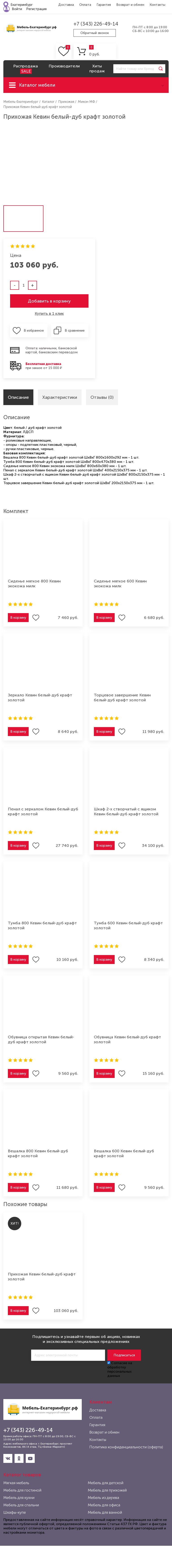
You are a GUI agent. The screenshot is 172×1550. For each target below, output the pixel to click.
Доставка (66, 5)
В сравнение (75, 330)
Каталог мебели (37, 85)
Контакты (157, 5)
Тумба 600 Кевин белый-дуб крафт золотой (128, 925)
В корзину (18, 618)
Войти (17, 9)
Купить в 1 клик (49, 313)
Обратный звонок (94, 33)
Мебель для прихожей (107, 1490)
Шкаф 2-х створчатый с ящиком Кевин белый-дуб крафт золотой (126, 811)
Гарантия (104, 5)
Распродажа (25, 69)
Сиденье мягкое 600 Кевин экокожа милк (120, 583)
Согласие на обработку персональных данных (119, 1369)
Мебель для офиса (104, 1505)
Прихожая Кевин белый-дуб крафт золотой (42, 1277)
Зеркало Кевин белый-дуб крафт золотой (40, 697)
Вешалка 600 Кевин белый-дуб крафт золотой (124, 1153)
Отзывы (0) (102, 397)
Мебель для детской (105, 1483)
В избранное (34, 330)
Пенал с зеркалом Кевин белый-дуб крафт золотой (43, 811)
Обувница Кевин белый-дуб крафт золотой (127, 1039)
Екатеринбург (22, 5)
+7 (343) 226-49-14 (95, 24)
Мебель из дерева (103, 1497)
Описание (18, 397)
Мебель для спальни (21, 1505)
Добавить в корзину (49, 301)
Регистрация (36, 9)
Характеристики (59, 397)
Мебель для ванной (105, 1512)
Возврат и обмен (130, 5)
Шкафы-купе (14, 1512)
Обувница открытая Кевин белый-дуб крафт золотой (41, 1039)
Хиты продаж (97, 68)
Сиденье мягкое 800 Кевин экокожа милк (34, 583)
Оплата (85, 5)
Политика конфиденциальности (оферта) (126, 1447)
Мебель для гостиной (22, 1490)
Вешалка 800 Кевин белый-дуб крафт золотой (38, 1153)
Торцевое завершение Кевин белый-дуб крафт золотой (122, 697)
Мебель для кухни (18, 1497)
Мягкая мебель (16, 1483)
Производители (64, 66)
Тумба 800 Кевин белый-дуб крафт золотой (42, 925)
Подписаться (124, 1355)
